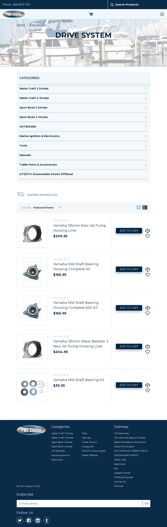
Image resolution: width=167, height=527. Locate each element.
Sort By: (27, 207)
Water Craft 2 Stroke (34, 88)
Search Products (127, 4)
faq (115, 468)
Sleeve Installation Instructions (130, 442)
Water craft (120, 459)
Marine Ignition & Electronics (39, 136)
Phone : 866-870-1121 (16, 4)
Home (21, 25)
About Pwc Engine (124, 446)
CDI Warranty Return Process (129, 437)
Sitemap (118, 486)
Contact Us (120, 481)
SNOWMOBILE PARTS (126, 455)
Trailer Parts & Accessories (38, 164)
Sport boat (119, 464)
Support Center (122, 472)
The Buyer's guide (123, 477)
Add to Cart (129, 230)
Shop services (38, 25)
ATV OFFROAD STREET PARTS (131, 450)
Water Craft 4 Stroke (34, 98)
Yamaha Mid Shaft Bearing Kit (78, 380)
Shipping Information (37, 194)
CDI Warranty (121, 433)
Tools (23, 145)
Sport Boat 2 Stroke (33, 107)
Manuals (25, 155)
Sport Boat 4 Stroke (33, 117)
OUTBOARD (27, 126)
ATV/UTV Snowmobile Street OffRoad (46, 174)
